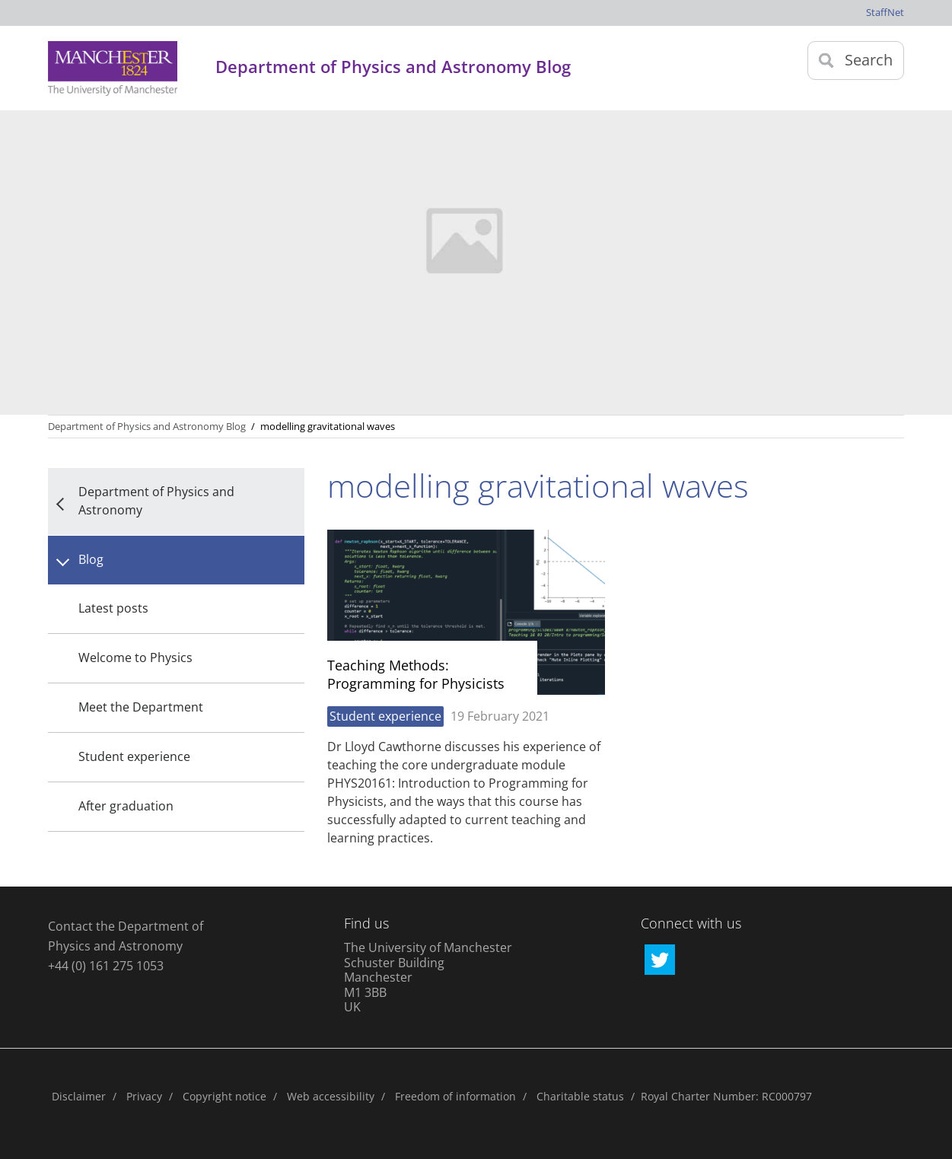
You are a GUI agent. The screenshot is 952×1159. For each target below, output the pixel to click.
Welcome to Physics (135, 657)
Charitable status (580, 1096)
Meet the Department (140, 707)
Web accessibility (330, 1096)
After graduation (126, 806)
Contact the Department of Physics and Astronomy (125, 936)
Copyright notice (224, 1096)
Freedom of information (455, 1096)
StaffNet (885, 12)
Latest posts (113, 608)
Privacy (144, 1096)
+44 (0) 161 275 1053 (106, 965)
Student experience (134, 756)
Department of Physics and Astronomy (156, 500)
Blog (90, 559)
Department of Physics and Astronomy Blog (147, 426)
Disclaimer (79, 1096)
